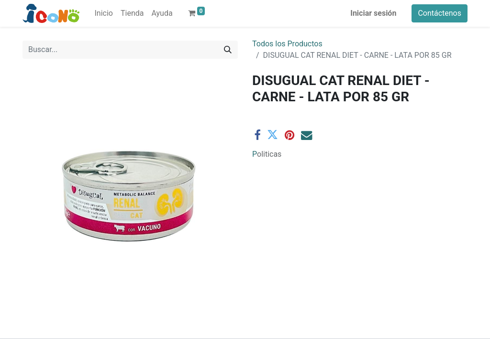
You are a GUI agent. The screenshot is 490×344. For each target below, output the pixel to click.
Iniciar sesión (373, 13)
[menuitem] (104, 13)
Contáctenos (439, 13)
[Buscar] (228, 50)
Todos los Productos (287, 43)
